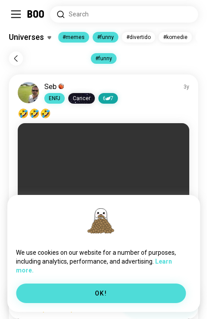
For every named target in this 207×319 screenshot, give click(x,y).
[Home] (36, 14)
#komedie (175, 37)
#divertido (138, 37)
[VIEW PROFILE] (28, 92)
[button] (54, 98)
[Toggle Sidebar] (16, 14)
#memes (73, 37)
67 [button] (108, 98)
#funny (105, 37)
